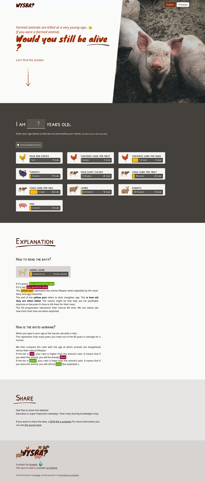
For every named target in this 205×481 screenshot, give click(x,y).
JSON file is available (60, 421)
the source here (33, 425)
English (170, 4)
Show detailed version (29, 145)
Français (183, 4)
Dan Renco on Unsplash (69, 475)
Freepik (37, 475)
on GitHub (51, 467)
